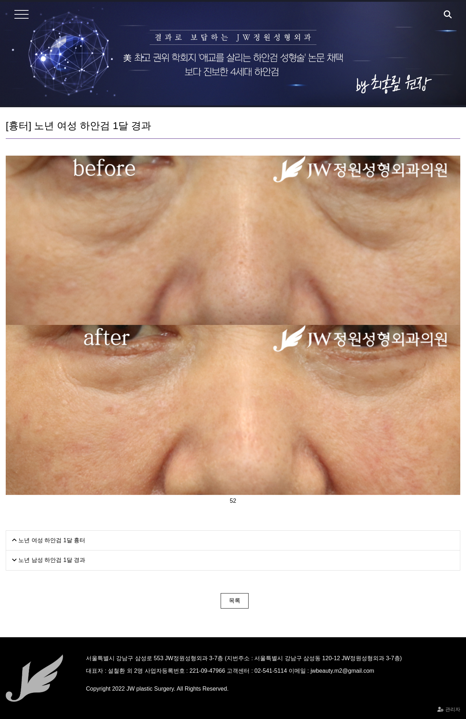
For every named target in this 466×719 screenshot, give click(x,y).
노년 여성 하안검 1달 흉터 (48, 540)
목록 (234, 600)
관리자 (452, 709)
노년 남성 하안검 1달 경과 (48, 560)
